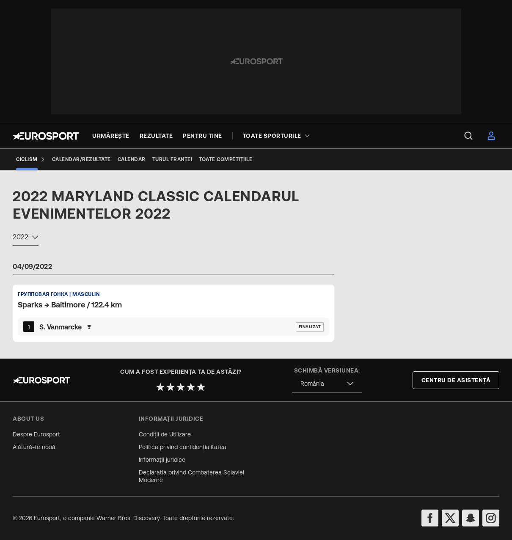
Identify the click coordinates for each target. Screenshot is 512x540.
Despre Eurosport (36, 434)
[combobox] (26, 238)
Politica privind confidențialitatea (182, 447)
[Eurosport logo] (46, 136)
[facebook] (429, 518)
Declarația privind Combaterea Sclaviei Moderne (191, 476)
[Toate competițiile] (225, 159)
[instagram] (490, 518)
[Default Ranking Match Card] (173, 313)
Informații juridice (162, 459)
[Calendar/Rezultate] (81, 159)
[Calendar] (131, 159)
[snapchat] (470, 518)
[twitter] (450, 518)
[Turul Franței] (172, 159)
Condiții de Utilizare (165, 434)
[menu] (468, 135)
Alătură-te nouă (34, 447)
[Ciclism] (31, 159)
